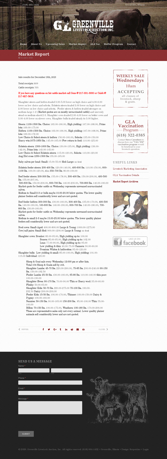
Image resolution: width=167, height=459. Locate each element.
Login (146, 449)
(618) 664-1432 (30, 5)
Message (23, 399)
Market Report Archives (125, 182)
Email (21, 388)
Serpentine (135, 449)
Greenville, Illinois (135, 5)
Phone (22, 378)
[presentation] (38, 422)
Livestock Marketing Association (130, 169)
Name (21, 366)
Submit (26, 434)
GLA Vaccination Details (126, 175)
